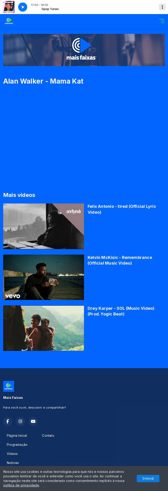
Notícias (13, 463)
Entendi (148, 478)
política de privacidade (21, 485)
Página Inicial (17, 435)
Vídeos (12, 454)
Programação (17, 444)
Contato (48, 435)
